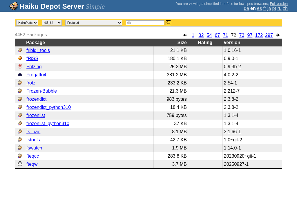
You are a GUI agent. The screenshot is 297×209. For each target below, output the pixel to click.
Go (168, 22)
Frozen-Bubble (41, 91)
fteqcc (32, 156)
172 (259, 35)
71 (225, 35)
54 (209, 35)
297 (269, 35)
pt (274, 8)
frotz (30, 82)
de (246, 8)
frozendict (36, 99)
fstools (33, 139)
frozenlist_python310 (47, 123)
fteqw (31, 164)
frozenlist (35, 115)
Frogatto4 (36, 74)
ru (279, 8)
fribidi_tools (38, 50)
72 (233, 35)
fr (264, 8)
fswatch (34, 147)
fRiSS (32, 58)
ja (269, 8)
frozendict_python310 (48, 107)
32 (201, 35)
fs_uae (33, 131)
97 (250, 35)
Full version (279, 4)
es (259, 8)
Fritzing (33, 66)
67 (217, 35)
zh (285, 8)
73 (242, 35)
